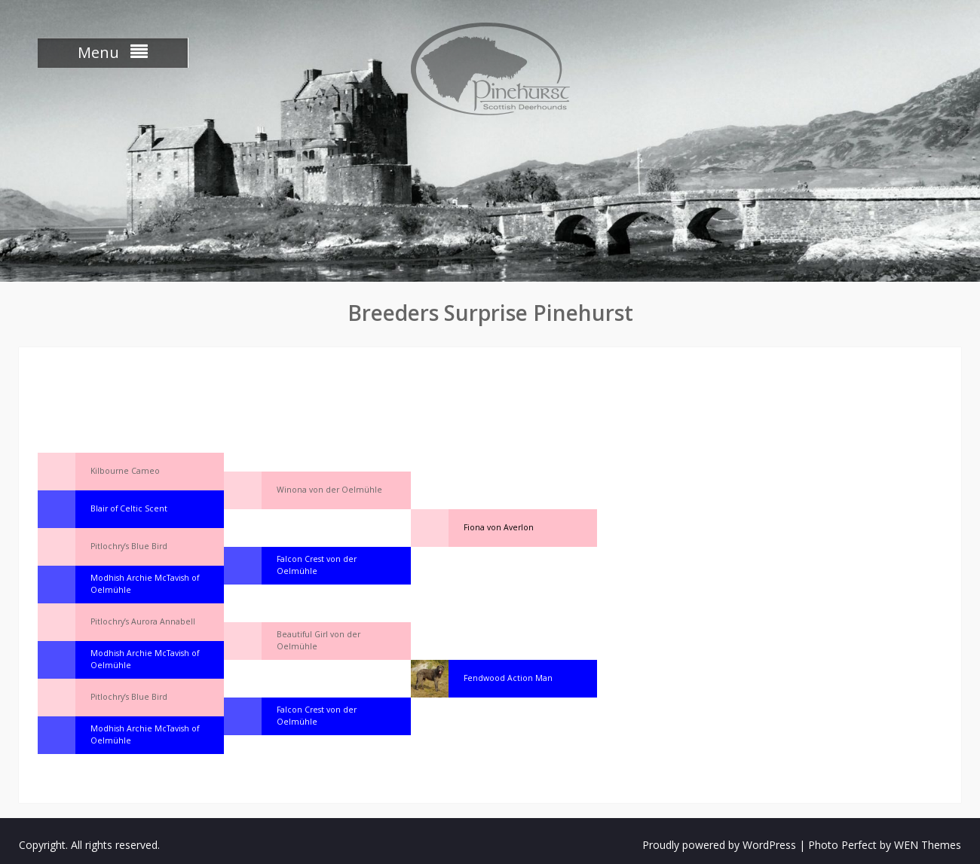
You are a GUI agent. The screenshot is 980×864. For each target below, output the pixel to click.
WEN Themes (927, 845)
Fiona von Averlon (499, 527)
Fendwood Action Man (508, 678)
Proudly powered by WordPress (719, 845)
